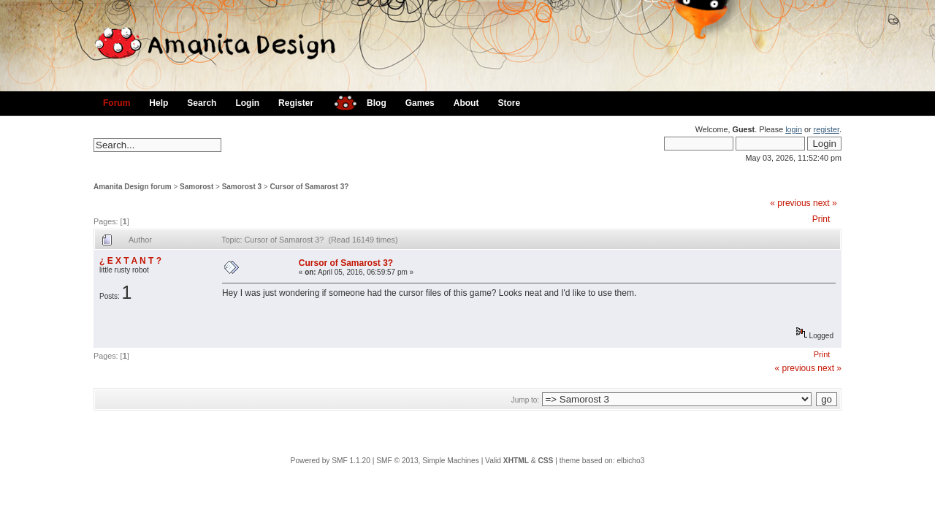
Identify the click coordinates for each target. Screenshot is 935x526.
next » (825, 203)
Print (821, 219)
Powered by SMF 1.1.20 (330, 461)
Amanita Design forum (133, 187)
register (826, 129)
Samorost (196, 187)
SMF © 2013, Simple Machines (427, 461)
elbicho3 (630, 461)
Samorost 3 (242, 187)
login (793, 129)
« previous (790, 203)
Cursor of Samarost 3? (309, 187)
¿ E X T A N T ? (130, 261)
